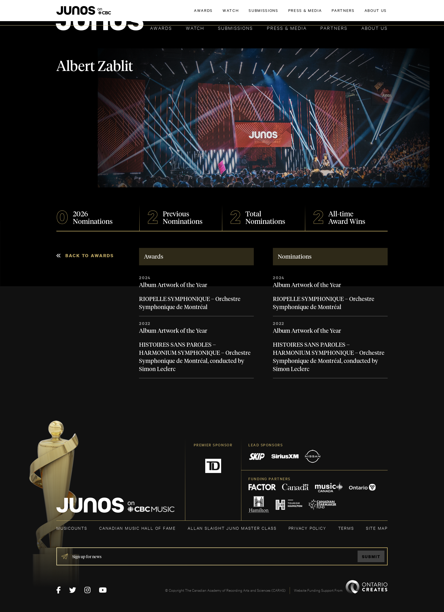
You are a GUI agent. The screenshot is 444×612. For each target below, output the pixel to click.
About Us (374, 28)
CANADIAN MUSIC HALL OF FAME (137, 528)
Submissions (235, 28)
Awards (161, 28)
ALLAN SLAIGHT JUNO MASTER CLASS (232, 528)
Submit (371, 556)
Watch (195, 28)
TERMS (346, 528)
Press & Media (287, 28)
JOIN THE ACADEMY (307, 13)
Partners (333, 28)
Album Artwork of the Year (173, 285)
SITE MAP (377, 528)
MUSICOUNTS (71, 528)
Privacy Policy (307, 528)
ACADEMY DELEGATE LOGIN (360, 13)
